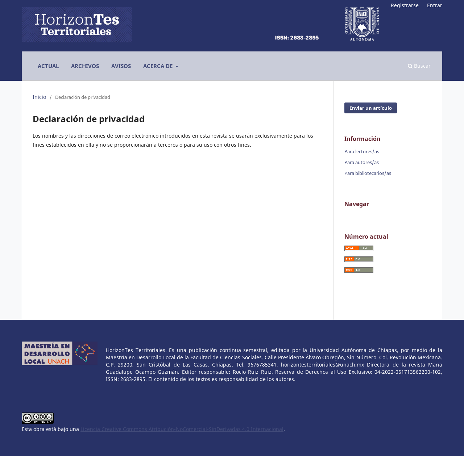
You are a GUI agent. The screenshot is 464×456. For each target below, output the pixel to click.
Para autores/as (361, 162)
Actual (48, 66)
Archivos (85, 66)
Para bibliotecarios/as (367, 173)
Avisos (121, 66)
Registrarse (405, 5)
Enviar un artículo (370, 108)
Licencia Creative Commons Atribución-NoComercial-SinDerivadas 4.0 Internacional (181, 429)
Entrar (434, 5)
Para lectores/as (361, 151)
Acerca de (158, 66)
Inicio (39, 96)
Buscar (419, 65)
